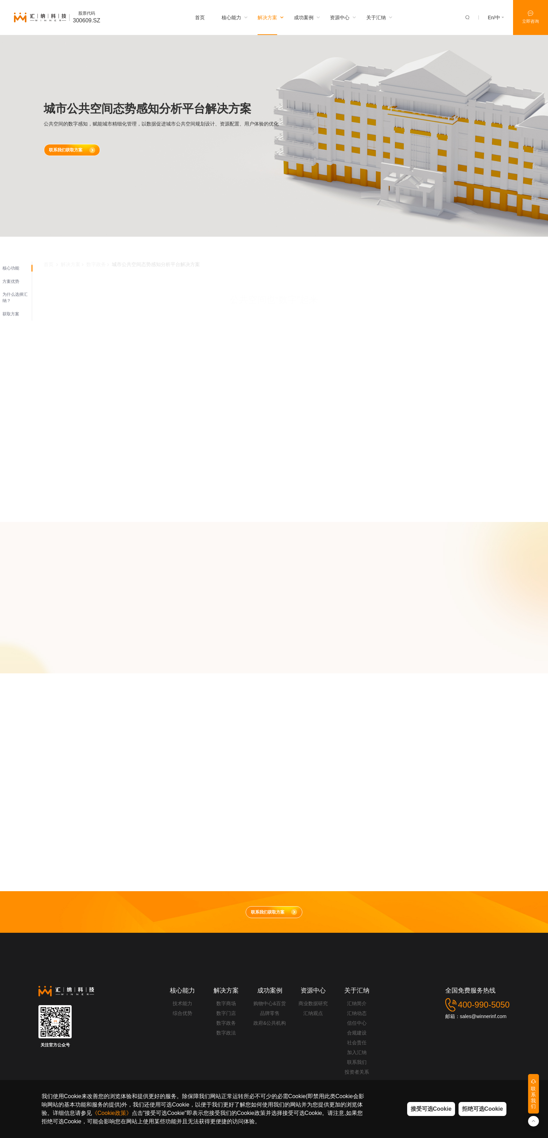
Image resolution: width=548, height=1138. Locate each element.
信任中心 (357, 1023)
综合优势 (182, 1013)
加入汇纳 (357, 1052)
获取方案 (10, 314)
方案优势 (10, 281)
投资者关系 (357, 1072)
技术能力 (182, 1003)
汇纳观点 (313, 1013)
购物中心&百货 (269, 1003)
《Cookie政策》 (112, 1113)
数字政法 (226, 1033)
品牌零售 (270, 1013)
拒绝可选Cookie (482, 1109)
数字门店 (226, 1013)
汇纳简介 (357, 1003)
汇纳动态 (357, 1013)
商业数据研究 (313, 1003)
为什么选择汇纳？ (15, 297)
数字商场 (226, 1003)
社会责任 (357, 1042)
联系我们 (357, 1062)
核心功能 (10, 268)
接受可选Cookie (431, 1109)
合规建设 (357, 1033)
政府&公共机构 (269, 1023)
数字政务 (226, 1023)
